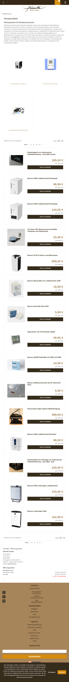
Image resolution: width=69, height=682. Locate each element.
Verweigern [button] (51, 672)
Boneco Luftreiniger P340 (36, 511)
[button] (24, 679)
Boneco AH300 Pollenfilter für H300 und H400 (44, 357)
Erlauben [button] (62, 672)
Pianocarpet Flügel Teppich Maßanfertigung (43, 409)
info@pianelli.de (11, 564)
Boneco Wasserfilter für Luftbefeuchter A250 (43, 281)
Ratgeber (34, 609)
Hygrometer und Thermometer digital (41, 332)
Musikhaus (34, 611)
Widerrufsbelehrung (34, 625)
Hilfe (34, 630)
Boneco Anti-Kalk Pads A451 (38, 306)
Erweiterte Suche (6, 14)
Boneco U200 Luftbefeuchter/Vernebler (41, 434)
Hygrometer (16, 37)
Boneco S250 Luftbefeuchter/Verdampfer (42, 204)
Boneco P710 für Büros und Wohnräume (42, 255)
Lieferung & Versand (34, 627)
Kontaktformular (34, 617)
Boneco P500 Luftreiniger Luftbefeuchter (42, 486)
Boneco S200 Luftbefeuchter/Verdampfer (42, 178)
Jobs (34, 614)
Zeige (55, 141)
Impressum (34, 635)
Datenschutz (34, 638)
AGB (34, 641)
